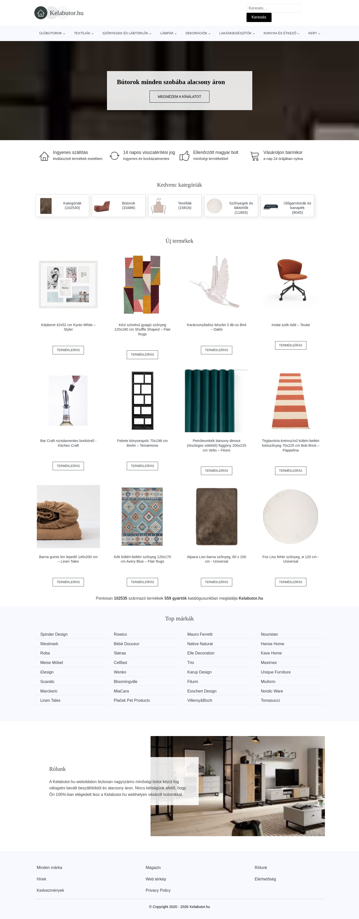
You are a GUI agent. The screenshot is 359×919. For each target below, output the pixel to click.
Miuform (271, 681)
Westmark (50, 643)
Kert (312, 33)
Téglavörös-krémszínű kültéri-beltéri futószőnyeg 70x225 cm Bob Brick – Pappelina (290, 445)
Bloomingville (127, 681)
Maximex (272, 662)
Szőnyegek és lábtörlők (125, 33)
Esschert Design (204, 690)
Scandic (48, 681)
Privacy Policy (158, 890)
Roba (45, 653)
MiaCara (122, 690)
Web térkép (156, 878)
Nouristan (272, 634)
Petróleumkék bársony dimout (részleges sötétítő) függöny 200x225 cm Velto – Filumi (216, 445)
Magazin (153, 867)
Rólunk (261, 867)
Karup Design (202, 672)
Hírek (41, 878)
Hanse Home (276, 643)
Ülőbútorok (50, 33)
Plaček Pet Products (133, 700)
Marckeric (49, 690)
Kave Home (274, 653)
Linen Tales (51, 700)
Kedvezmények (50, 890)
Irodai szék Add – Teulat (291, 325)
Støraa (121, 653)
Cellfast (121, 662)
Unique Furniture (279, 672)
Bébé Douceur (128, 643)
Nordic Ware (275, 690)
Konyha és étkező (280, 33)
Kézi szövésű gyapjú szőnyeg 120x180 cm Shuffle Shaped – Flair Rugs (142, 329)
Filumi (195, 681)
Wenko (121, 672)
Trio (193, 662)
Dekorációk (196, 33)
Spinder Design (54, 634)
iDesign (47, 672)
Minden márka (49, 867)
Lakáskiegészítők (235, 33)
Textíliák (82, 33)
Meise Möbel (52, 662)
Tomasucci (273, 700)
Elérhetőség (265, 878)
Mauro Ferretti (202, 634)
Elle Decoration (203, 653)
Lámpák (167, 33)
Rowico (121, 634)
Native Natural (202, 643)
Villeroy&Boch (202, 700)
